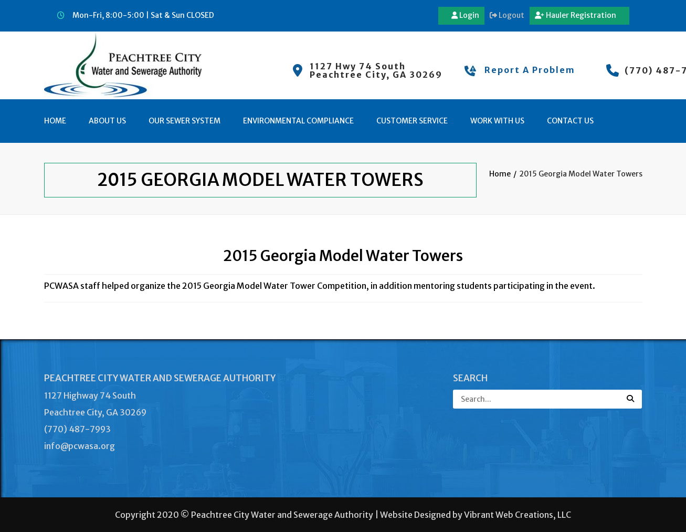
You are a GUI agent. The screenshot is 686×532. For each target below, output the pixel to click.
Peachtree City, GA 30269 (376, 74)
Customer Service (412, 121)
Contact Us (570, 121)
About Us (107, 121)
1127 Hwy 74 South (358, 66)
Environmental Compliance (298, 121)
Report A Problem (529, 70)
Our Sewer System (184, 121)
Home (55, 121)
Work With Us (497, 121)
